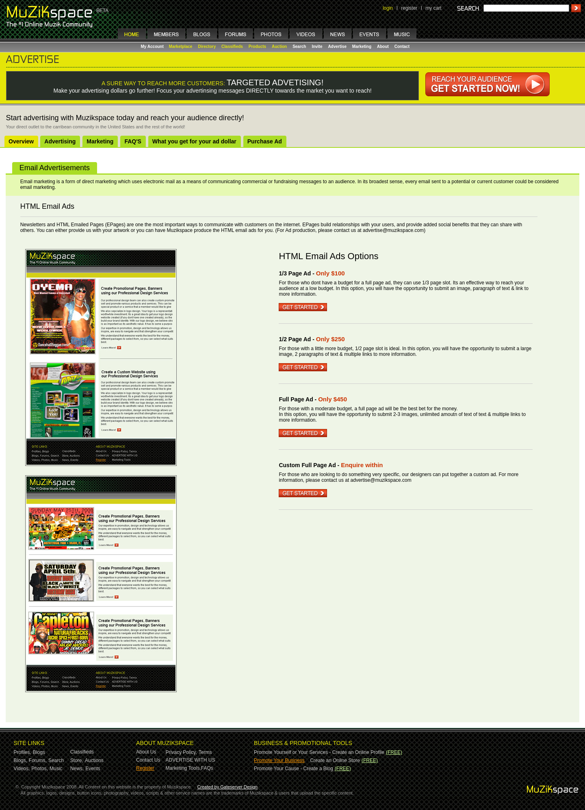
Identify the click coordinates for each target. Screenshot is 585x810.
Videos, (22, 768)
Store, (76, 760)
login (388, 8)
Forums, (38, 760)
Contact (402, 46)
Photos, (39, 768)
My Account (153, 46)
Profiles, (22, 752)
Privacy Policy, (181, 752)
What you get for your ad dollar (194, 141)
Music (56, 768)
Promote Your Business (279, 760)
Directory (207, 46)
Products (257, 46)
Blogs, (20, 760)
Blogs (39, 752)
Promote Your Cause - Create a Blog (293, 768)
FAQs (207, 768)
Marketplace (181, 46)
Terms (205, 752)
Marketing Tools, (183, 768)
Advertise (337, 46)
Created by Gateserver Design (227, 786)
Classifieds (232, 46)
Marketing (361, 46)
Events (92, 768)
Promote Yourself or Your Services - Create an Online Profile (319, 752)
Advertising (60, 141)
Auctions (94, 760)
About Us (146, 752)
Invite (317, 46)
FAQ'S (132, 141)
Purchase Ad (264, 141)
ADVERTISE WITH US (190, 760)
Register (145, 768)
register (409, 8)
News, (77, 768)
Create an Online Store (335, 760)
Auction (279, 46)
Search (299, 46)
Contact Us (148, 760)
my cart (433, 8)
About (383, 46)
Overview (21, 141)
